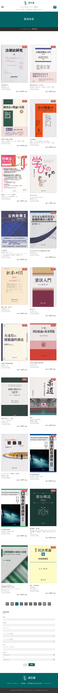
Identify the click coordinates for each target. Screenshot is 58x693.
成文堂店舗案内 (28, 9)
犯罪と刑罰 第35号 (6, 307)
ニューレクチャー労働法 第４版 (10, 473)
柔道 (31, 417)
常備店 (22, 9)
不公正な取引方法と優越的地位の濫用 (40, 250)
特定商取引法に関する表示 (35, 683)
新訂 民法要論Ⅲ (34, 585)
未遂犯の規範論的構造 (7, 363)
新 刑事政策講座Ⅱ (35, 474)
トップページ (25, 29)
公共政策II (4, 250)
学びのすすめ (33, 195)
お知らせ (18, 9)
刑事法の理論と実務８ (7, 139)
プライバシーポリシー (13, 683)
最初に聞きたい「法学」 (7, 418)
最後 (44, 603)
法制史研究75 (4, 85)
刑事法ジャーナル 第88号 (8, 194)
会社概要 (35, 9)
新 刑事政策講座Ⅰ (6, 529)
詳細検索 (36, 7)
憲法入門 (32, 309)
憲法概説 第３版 (34, 528)
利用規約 (23, 683)
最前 (12, 603)
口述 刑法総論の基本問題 (36, 362)
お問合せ (40, 9)
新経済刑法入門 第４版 (36, 85)
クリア (25, 664)
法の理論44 (33, 139)
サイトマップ (47, 683)
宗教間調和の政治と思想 (7, 587)
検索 (31, 664)
